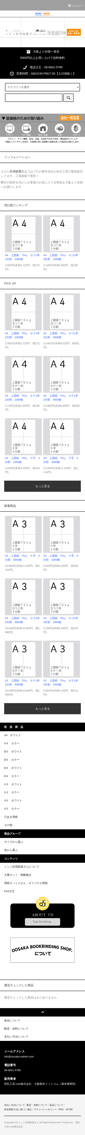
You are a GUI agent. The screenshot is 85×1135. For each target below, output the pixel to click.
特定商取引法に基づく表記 (18, 1109)
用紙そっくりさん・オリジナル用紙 (26, 883)
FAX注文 (9, 891)
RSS (61, 1109)
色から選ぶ (11, 850)
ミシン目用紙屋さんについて (21, 866)
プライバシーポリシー (45, 1109)
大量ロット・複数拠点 (17, 874)
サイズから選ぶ (13, 841)
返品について (56, 1105)
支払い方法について (14, 1105)
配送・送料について (37, 1105)
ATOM (69, 1109)
